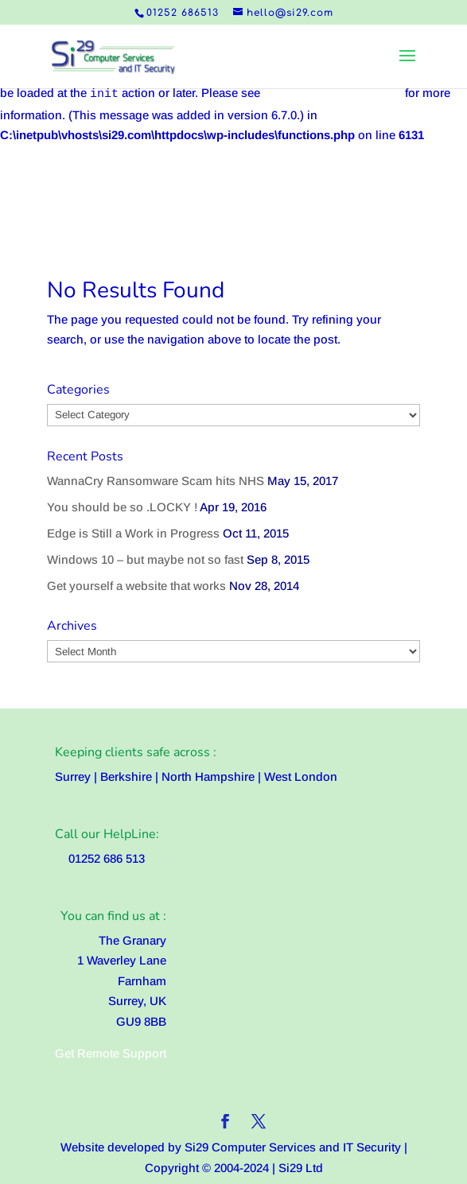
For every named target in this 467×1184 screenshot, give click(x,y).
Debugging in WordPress (332, 92)
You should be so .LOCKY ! (122, 507)
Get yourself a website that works (136, 585)
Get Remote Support (110, 1053)
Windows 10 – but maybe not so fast (145, 559)
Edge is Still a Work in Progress (133, 533)
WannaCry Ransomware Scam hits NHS (155, 480)
